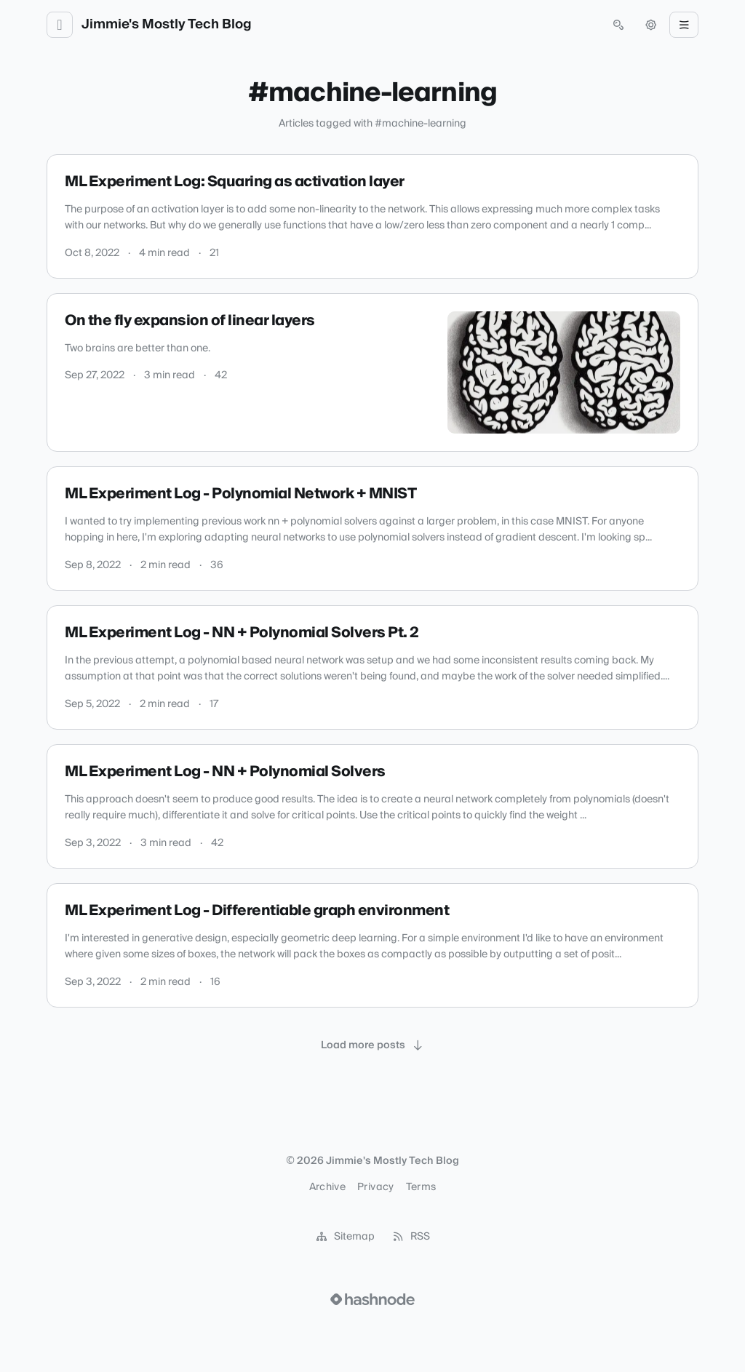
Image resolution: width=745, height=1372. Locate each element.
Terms (421, 1187)
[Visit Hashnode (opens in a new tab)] (372, 1299)
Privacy (375, 1187)
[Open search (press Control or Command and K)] (618, 25)
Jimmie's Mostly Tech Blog (166, 25)
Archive (327, 1187)
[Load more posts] (372, 1045)
